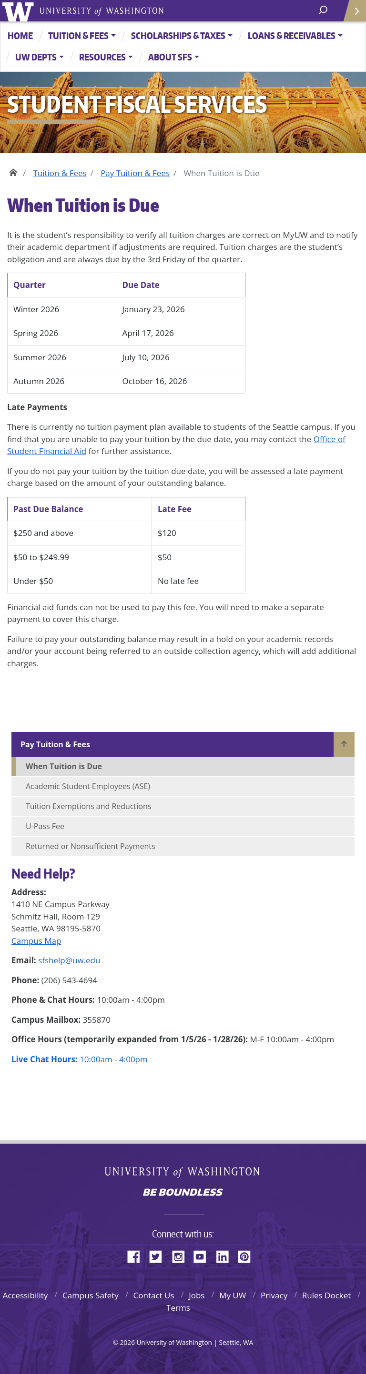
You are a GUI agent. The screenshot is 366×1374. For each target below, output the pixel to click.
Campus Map (36, 940)
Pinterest (248, 1255)
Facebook (137, 1255)
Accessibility (25, 1295)
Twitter (159, 1255)
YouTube (203, 1255)
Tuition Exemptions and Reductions (88, 806)
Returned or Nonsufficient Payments (90, 846)
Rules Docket (326, 1295)
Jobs (196, 1295)
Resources (102, 57)
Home (20, 35)
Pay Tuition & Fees (135, 173)
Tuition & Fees (78, 35)
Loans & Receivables (292, 35)
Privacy (274, 1295)
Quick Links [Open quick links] (351, 14)
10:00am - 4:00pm (79, 1059)
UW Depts (36, 57)
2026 (127, 1342)
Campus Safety (90, 1295)
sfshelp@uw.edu (69, 960)
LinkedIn (226, 1255)
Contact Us (153, 1295)
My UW (232, 1295)
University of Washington (19, 10)
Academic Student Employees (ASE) (88, 786)
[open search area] (324, 10)
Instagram (182, 1255)
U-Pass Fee (45, 826)
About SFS (170, 57)
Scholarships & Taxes (178, 35)
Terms (178, 1307)
